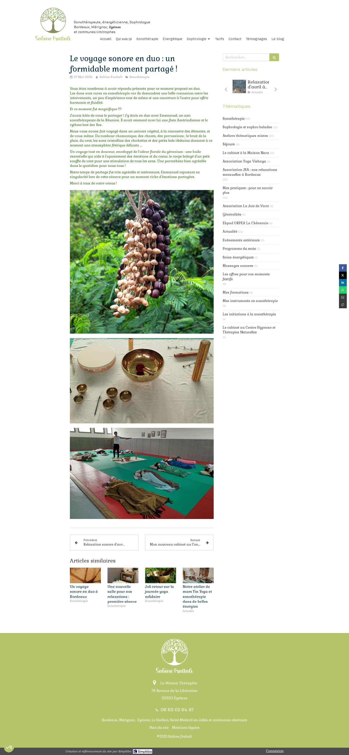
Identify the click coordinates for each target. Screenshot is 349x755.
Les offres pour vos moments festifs (246, 276)
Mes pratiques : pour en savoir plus (248, 190)
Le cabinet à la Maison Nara (246, 153)
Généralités (232, 214)
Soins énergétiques (238, 257)
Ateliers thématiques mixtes (245, 136)
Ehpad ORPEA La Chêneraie (245, 223)
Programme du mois (239, 248)
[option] (250, 88)
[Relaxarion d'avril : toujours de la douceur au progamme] (239, 86)
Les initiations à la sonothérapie (249, 314)
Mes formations (236, 292)
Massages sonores (238, 266)
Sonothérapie (234, 118)
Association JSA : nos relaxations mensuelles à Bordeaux (250, 172)
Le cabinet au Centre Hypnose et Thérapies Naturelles (249, 329)
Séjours (229, 144)
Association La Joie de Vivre (246, 206)
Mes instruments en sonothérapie (250, 301)
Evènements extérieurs (241, 240)
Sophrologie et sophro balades (247, 127)
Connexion (275, 751)
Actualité (230, 231)
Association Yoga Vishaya (244, 161)
